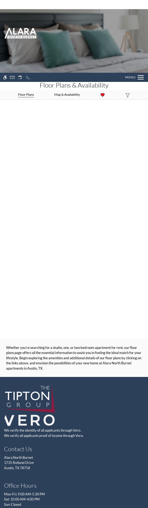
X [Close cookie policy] (143, 482)
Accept (109, 492)
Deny (128, 492)
